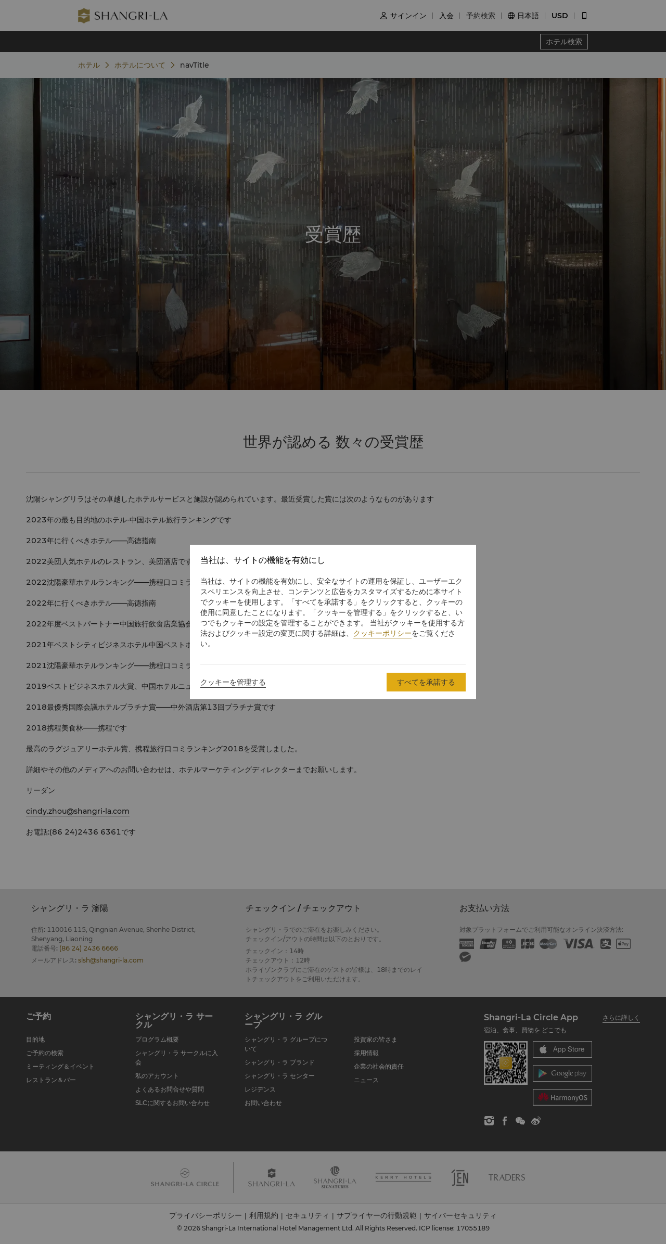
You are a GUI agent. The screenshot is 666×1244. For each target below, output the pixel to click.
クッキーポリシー (382, 633)
